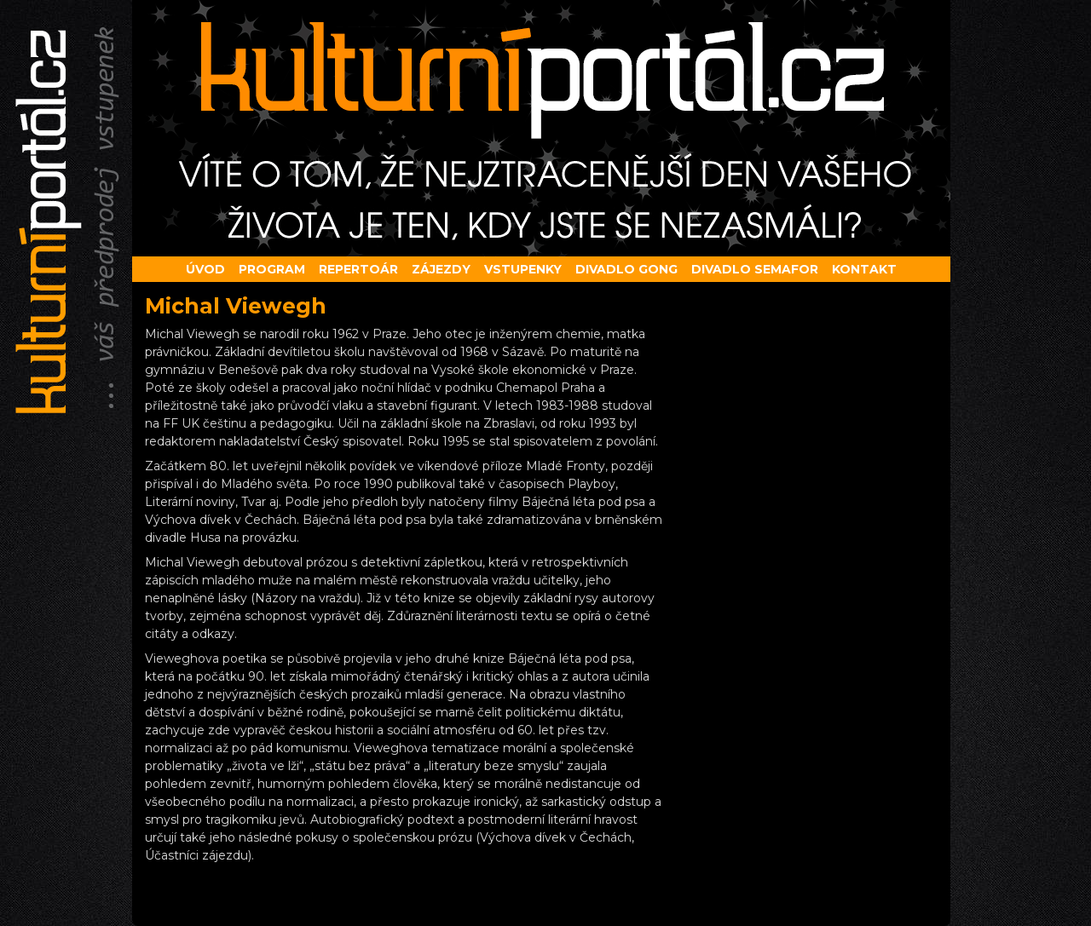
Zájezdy (441, 269)
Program (272, 269)
